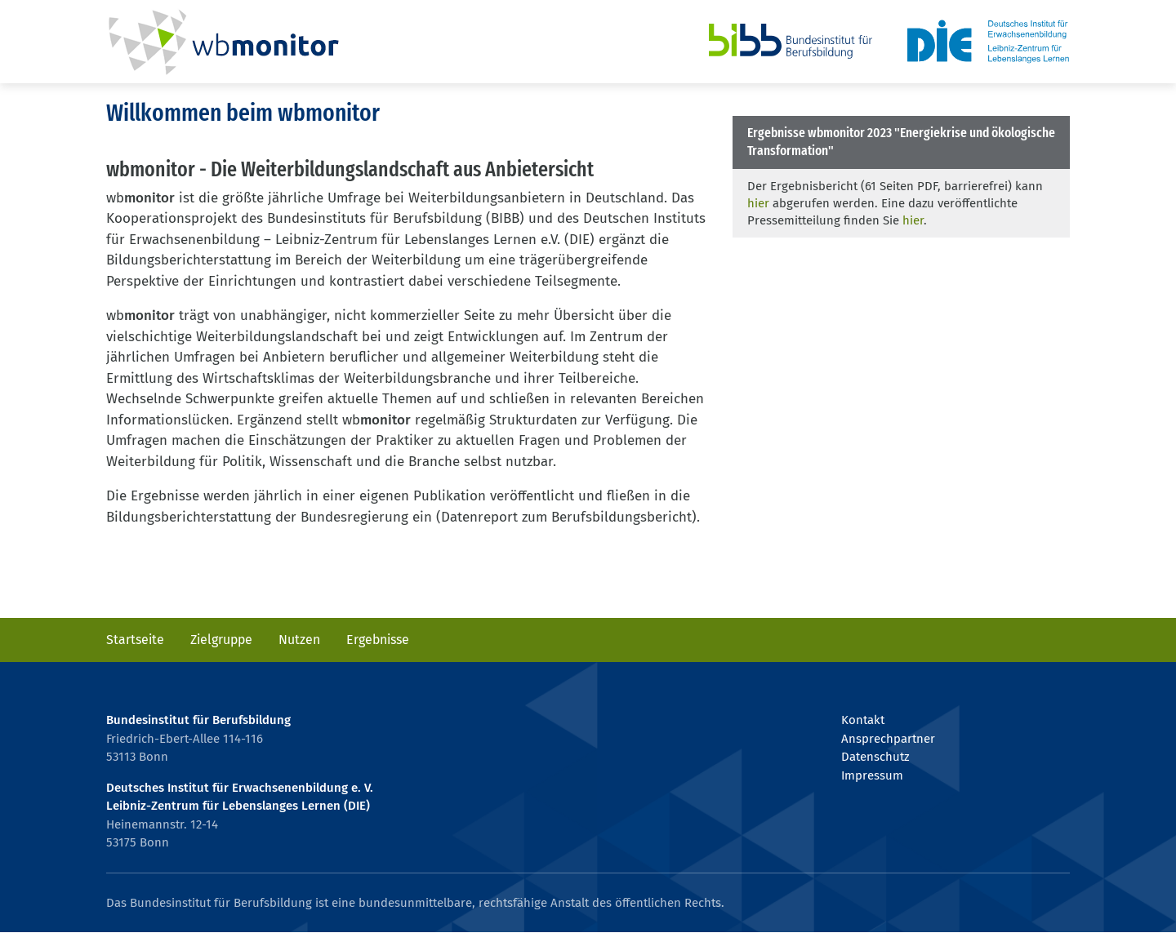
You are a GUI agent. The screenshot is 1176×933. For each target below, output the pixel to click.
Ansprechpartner (888, 738)
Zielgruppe (221, 639)
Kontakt (862, 720)
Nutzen (299, 639)
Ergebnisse (377, 639)
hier (758, 203)
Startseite (135, 639)
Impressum (872, 775)
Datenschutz (875, 756)
